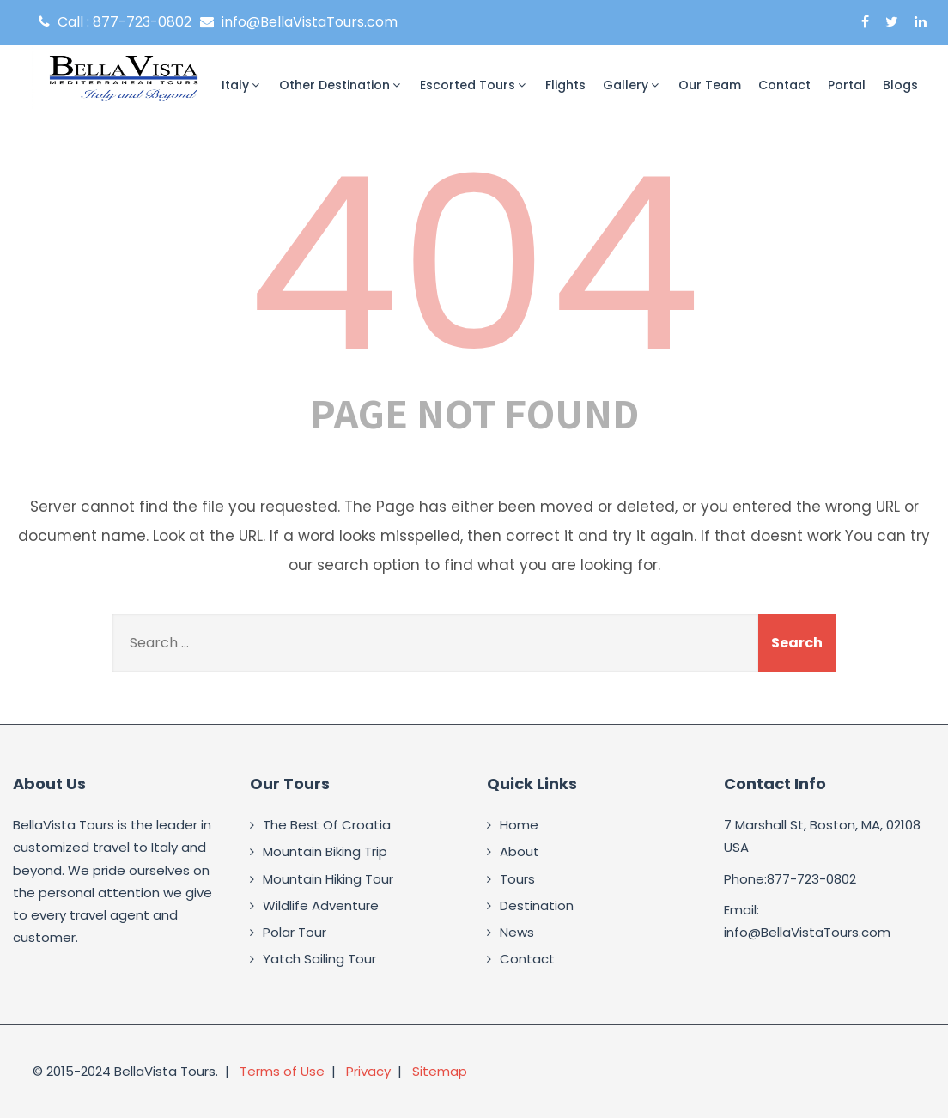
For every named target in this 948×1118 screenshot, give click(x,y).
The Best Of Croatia (327, 825)
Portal (847, 85)
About (519, 851)
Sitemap (439, 1071)
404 (474, 264)
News (517, 932)
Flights (565, 85)
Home (519, 825)
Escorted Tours (474, 85)
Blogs (900, 85)
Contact (784, 85)
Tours (517, 879)
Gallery (632, 85)
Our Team (709, 85)
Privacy (368, 1071)
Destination (537, 905)
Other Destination (341, 85)
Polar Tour (294, 932)
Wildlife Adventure (321, 905)
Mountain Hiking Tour (328, 879)
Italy (242, 85)
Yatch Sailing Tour (319, 959)
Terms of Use (282, 1071)
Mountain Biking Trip (325, 851)
